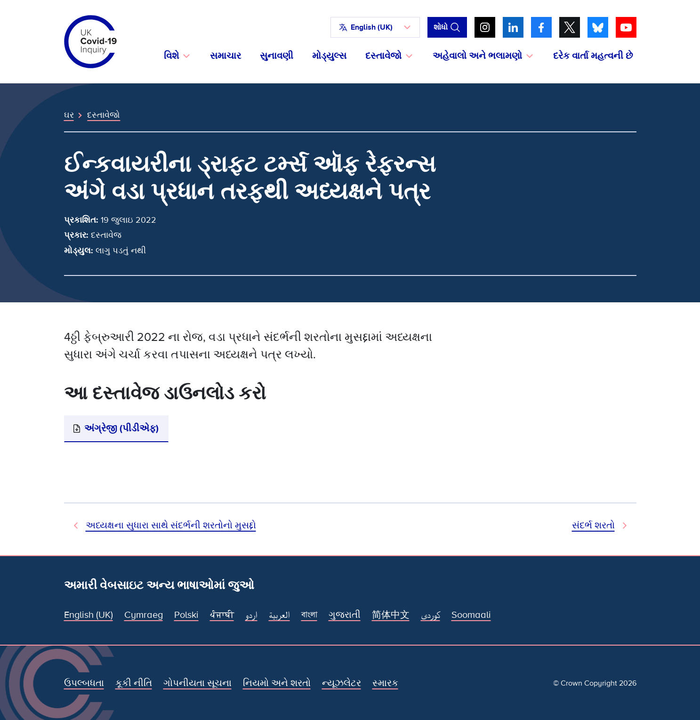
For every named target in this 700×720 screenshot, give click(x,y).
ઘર (69, 115)
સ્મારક (385, 683)
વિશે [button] (171, 56)
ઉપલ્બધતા (84, 683)
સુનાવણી (276, 56)
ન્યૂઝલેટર (341, 683)
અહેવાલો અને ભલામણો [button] (477, 56)
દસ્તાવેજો (103, 115)
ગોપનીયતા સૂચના (197, 683)
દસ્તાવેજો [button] (383, 56)
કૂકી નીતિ (133, 683)
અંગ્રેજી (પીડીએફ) (121, 428)
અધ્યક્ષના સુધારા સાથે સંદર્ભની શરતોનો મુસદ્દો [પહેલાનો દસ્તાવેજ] (171, 525)
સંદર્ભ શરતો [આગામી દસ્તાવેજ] (593, 525)
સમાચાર (225, 56)
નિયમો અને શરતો (277, 683)
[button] (375, 27)
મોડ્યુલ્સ (329, 56)
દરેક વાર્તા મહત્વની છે (593, 56)
